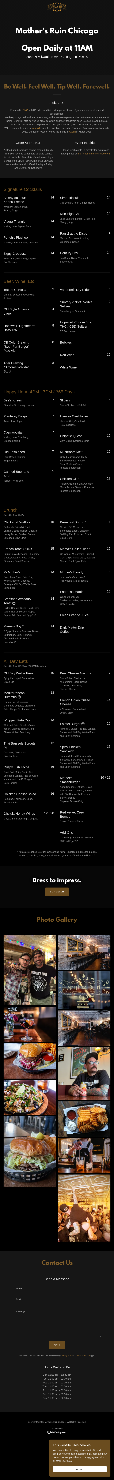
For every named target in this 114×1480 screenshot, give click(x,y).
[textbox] (57, 1288)
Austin (72, 131)
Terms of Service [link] (83, 1355)
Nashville (36, 128)
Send (57, 1345)
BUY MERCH (57, 892)
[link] (57, 2)
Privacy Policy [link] (67, 1355)
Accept (81, 1471)
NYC (25, 110)
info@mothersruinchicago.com (94, 153)
